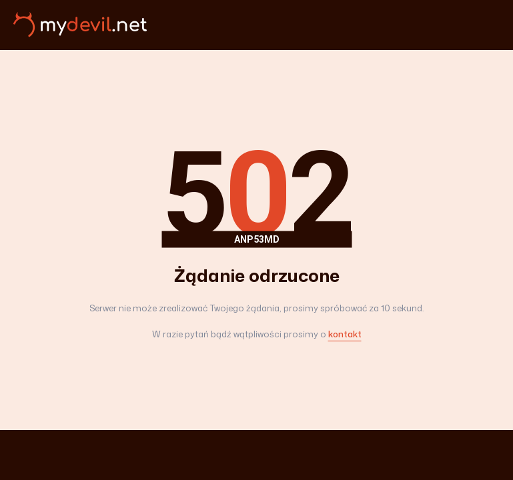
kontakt (345, 334)
